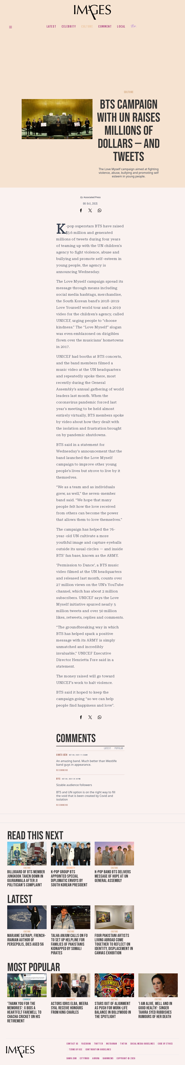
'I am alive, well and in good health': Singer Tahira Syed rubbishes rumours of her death (155, 1010)
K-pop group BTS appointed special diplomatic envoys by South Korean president (69, 878)
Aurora (96, 1058)
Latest (51, 26)
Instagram (111, 1043)
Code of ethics (165, 1043)
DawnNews (108, 1058)
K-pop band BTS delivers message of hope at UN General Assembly (113, 876)
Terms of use (75, 1049)
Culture (87, 26)
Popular (119, 748)
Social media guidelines (142, 1043)
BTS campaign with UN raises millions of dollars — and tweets (128, 131)
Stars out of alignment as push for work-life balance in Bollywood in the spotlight (113, 1010)
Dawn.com (71, 1058)
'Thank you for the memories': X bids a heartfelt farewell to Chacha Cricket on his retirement (24, 1012)
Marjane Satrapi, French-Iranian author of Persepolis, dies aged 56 (26, 940)
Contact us (72, 1043)
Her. (134, 26)
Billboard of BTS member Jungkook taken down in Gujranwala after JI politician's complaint (26, 878)
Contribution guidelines (98, 1049)
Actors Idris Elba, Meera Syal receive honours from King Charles (69, 1008)
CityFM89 (84, 1058)
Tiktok (123, 1043)
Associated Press (92, 197)
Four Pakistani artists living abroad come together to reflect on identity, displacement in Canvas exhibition (114, 944)
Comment (105, 26)
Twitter (98, 1043)
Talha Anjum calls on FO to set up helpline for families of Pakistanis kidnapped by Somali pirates (69, 944)
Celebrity (69, 26)
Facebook (86, 1043)
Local (121, 26)
